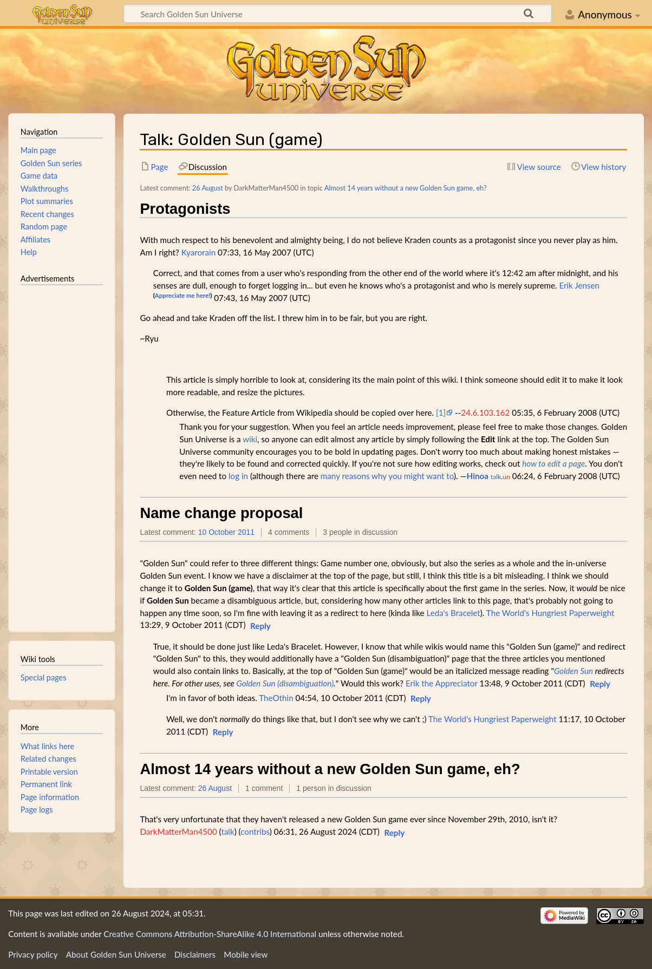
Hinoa (477, 476)
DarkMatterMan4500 (178, 831)
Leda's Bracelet (453, 613)
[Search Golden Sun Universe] (337, 13)
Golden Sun (573, 671)
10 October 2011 (226, 532)
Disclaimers (195, 954)
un (506, 477)
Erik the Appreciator (442, 683)
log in (238, 476)
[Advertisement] (62, 453)
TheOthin (276, 698)
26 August (207, 188)
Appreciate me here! (182, 295)
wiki (250, 439)
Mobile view (246, 954)
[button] (260, 626)
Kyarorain (198, 252)
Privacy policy (32, 954)
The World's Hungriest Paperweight (550, 613)
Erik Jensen (579, 285)
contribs (254, 831)
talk (496, 477)
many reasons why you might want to (387, 476)
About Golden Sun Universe (116, 954)
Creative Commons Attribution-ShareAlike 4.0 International (209, 934)
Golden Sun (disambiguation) (285, 683)
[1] (441, 412)
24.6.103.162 (485, 412)
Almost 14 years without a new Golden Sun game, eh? (405, 188)
